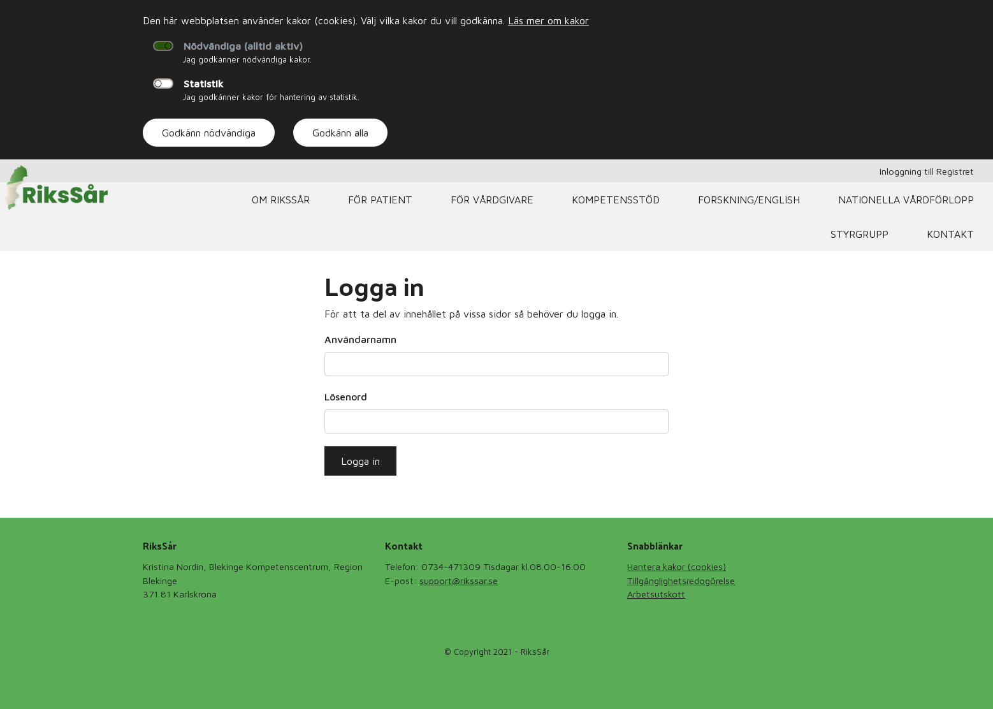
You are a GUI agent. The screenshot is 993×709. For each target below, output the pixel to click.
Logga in (360, 461)
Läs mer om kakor (548, 20)
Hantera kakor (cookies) (676, 566)
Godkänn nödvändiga (209, 132)
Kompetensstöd (616, 199)
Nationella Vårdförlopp (906, 199)
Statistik (204, 83)
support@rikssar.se (458, 580)
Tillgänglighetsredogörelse (681, 580)
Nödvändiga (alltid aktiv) (243, 46)
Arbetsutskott (656, 593)
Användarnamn (360, 339)
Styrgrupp (859, 234)
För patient (380, 199)
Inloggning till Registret (927, 171)
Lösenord (345, 396)
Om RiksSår (281, 199)
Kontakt (950, 234)
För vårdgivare (492, 199)
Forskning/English (749, 199)
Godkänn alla (340, 132)
